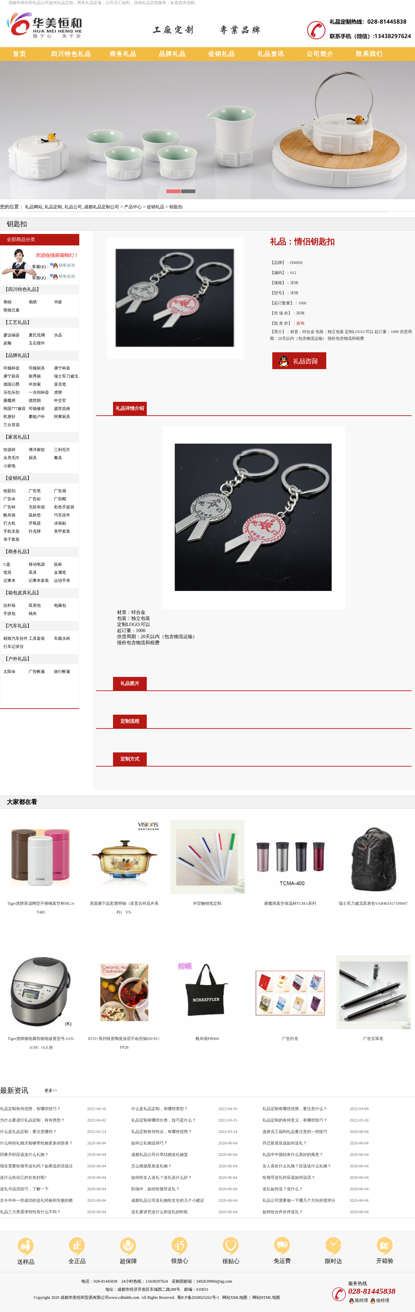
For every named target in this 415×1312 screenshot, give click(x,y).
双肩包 (35, 605)
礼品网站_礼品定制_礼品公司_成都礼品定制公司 (72, 206)
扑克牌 (35, 531)
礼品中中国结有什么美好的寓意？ (292, 1154)
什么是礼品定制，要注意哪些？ (28, 1131)
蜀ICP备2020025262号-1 (198, 1297)
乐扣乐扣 (11, 392)
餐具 (58, 457)
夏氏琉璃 (37, 335)
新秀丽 (35, 376)
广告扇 (60, 490)
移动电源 (37, 564)
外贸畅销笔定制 (207, 903)
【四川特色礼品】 (22, 289)
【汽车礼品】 (17, 625)
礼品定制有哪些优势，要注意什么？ (294, 1108)
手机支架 (11, 531)
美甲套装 (62, 531)
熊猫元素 (11, 310)
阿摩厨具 (62, 416)
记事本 (9, 580)
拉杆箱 (9, 605)
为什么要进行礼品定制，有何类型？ (32, 1120)
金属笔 (60, 572)
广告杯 (9, 507)
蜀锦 (7, 302)
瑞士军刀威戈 (66, 376)
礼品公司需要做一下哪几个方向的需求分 (298, 1200)
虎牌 (58, 392)
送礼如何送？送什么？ (282, 1189)
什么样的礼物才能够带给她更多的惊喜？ (36, 1143)
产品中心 (133, 206)
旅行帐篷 (62, 671)
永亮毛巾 (11, 457)
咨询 (300, 323)
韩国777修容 (14, 408)
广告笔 (35, 490)
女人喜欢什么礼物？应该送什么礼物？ (296, 1166)
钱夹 (33, 613)
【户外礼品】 (17, 658)
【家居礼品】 (17, 437)
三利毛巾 (62, 449)
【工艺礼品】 (17, 322)
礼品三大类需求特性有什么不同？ (30, 1212)
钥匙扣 (176, 206)
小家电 (9, 466)
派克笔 (60, 384)
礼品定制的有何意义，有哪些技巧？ (294, 1120)
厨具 (33, 457)
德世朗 (35, 400)
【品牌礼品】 (17, 355)
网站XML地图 (235, 1297)
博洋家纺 (37, 449)
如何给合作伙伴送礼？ (282, 1212)
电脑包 (60, 605)
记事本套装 (39, 580)
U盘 (6, 564)
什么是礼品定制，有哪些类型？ (159, 1108)
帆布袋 (9, 515)
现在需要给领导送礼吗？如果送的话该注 (36, 1166)
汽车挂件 (62, 515)
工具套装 (37, 638)
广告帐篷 (37, 671)
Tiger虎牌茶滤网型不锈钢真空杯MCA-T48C (41, 904)
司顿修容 (37, 408)
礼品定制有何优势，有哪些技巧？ (30, 1108)
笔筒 (7, 572)
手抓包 (9, 613)
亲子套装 (11, 539)
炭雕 (7, 343)
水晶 (58, 335)
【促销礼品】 (17, 478)
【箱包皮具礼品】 (22, 592)
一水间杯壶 (39, 392)
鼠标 (58, 564)
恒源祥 (9, 449)
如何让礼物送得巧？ (149, 1143)
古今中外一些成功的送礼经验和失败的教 (36, 1200)
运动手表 (62, 580)
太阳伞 (9, 671)
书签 (58, 302)
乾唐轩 (9, 416)
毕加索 (35, 384)
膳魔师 (9, 400)
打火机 (9, 523)
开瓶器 (35, 523)
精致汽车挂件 (15, 638)
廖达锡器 (11, 335)
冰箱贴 (60, 523)
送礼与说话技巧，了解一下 (24, 1189)
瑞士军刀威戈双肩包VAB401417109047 (373, 903)
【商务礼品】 (17, 551)
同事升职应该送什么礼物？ (24, 1154)
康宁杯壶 (62, 368)
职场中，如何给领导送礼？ (155, 1189)
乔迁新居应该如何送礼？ (284, 1143)
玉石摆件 (37, 343)
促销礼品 (155, 206)
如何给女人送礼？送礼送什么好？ (161, 1177)
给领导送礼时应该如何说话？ (288, 1177)
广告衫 (35, 499)
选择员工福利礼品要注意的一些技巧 (294, 1131)
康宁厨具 (11, 376)
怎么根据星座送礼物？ (151, 1166)
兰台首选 (11, 424)
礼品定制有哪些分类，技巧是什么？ (163, 1120)
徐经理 (379, 1301)
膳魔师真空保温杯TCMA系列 (290, 903)
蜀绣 (33, 302)
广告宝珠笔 (373, 1038)
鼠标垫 (35, 515)
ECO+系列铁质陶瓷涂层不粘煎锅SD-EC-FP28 (124, 1039)
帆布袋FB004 (207, 1038)
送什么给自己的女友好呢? (23, 1177)
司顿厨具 (37, 368)
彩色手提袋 (64, 507)
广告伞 (9, 499)
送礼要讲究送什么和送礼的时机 (159, 1212)
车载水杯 (62, 638)
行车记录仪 (13, 646)
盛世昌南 (62, 408)
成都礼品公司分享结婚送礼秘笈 (159, 1154)
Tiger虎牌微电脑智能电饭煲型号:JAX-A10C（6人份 (41, 1039)
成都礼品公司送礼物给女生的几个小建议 (167, 1200)
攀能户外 (37, 416)
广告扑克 (290, 1038)
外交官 (60, 400)
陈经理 (358, 1301)
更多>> (51, 1090)
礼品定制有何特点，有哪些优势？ (161, 1131)
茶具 (33, 572)
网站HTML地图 (266, 1297)
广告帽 (60, 499)
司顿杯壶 (11, 368)
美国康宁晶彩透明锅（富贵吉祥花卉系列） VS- (124, 904)
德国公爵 (11, 384)
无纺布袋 (37, 507)
